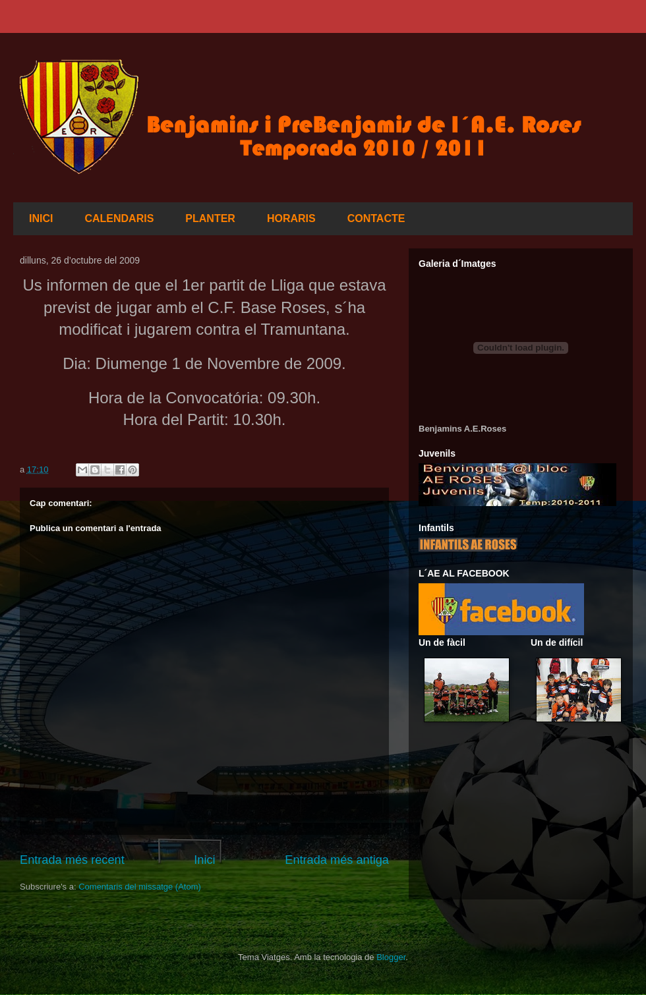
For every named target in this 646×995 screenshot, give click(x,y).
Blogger (390, 957)
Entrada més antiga (337, 860)
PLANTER (210, 218)
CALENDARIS (119, 218)
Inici (204, 860)
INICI (41, 218)
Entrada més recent (72, 860)
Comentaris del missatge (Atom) (139, 887)
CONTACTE (376, 218)
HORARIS (291, 218)
